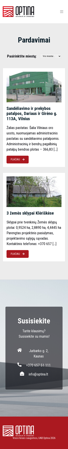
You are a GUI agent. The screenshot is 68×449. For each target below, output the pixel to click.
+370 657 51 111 (38, 365)
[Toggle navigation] (61, 11)
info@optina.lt (38, 374)
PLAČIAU (17, 159)
